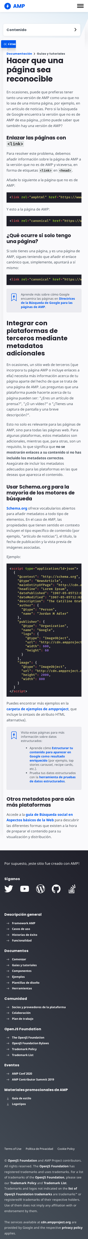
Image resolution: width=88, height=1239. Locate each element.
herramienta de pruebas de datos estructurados (52, 775)
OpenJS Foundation (22, 1156)
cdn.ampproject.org (54, 1218)
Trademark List (20, 1051)
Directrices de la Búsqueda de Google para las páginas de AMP (47, 302)
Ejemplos (16, 972)
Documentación (19, 54)
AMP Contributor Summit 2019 (30, 1075)
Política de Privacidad (40, 1145)
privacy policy (70, 1223)
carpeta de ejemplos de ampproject (38, 709)
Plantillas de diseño (23, 978)
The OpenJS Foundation (25, 1033)
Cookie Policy (67, 1145)
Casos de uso (18, 925)
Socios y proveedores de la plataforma (36, 1003)
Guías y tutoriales (22, 961)
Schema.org (17, 508)
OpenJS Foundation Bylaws (28, 1039)
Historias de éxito (22, 931)
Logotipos (16, 1100)
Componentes (19, 967)
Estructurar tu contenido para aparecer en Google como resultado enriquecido (51, 750)
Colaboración (18, 1009)
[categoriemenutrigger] (29, 44)
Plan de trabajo (20, 1014)
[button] (80, 6)
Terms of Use (13, 1145)
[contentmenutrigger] (42, 30)
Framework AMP (21, 919)
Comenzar (16, 955)
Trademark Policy (22, 1045)
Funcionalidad (19, 936)
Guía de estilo (19, 1094)
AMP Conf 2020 (19, 1069)
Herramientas (19, 984)
